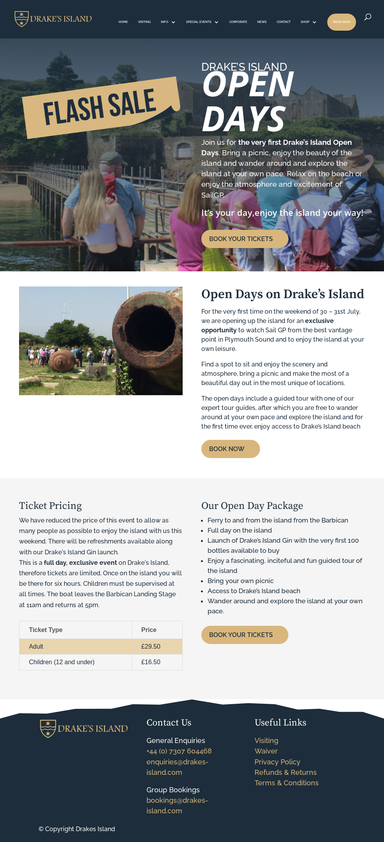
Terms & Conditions (287, 783)
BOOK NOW (341, 22)
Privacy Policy (277, 762)
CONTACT (284, 22)
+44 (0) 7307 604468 (179, 751)
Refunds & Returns (286, 772)
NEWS (262, 22)
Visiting (266, 740)
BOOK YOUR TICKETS (241, 239)
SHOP (305, 22)
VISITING (144, 22)
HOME (123, 22)
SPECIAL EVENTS (198, 22)
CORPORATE (238, 22)
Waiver (266, 751)
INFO (164, 22)
